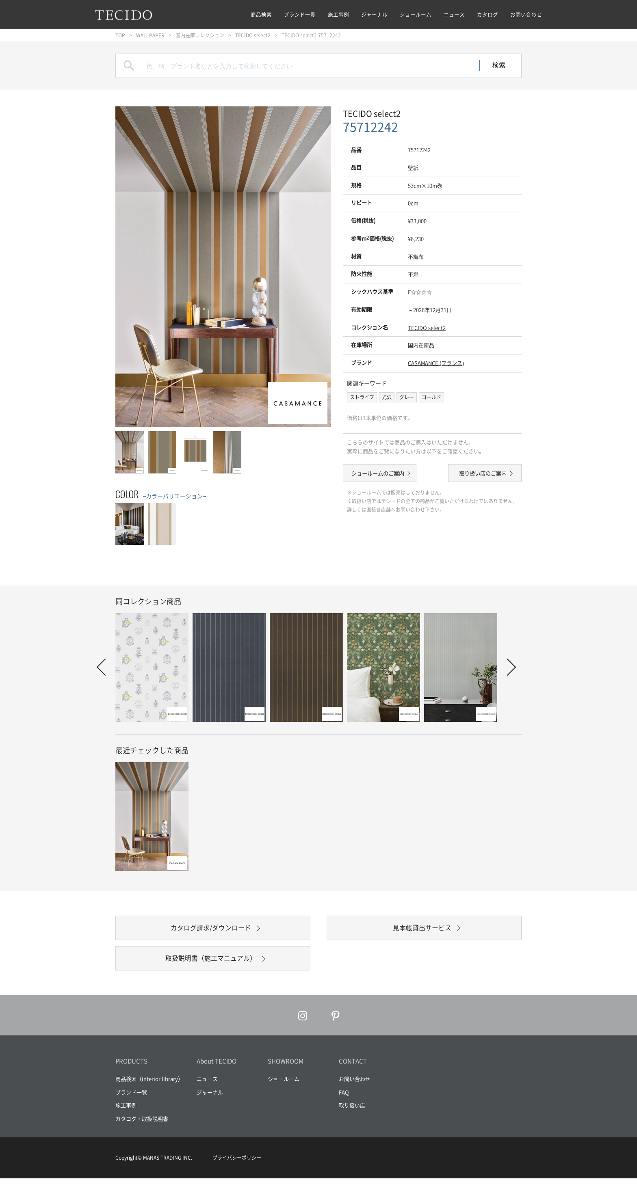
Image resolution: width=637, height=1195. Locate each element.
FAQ (344, 1108)
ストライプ (362, 397)
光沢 (387, 397)
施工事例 (338, 14)
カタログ (487, 14)
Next (507, 667)
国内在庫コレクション (200, 35)
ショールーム (415, 14)
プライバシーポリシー (236, 1174)
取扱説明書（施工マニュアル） (211, 970)
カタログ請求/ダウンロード (211, 932)
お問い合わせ (526, 14)
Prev (105, 667)
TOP (120, 35)
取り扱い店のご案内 (477, 474)
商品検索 (261, 14)
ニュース (454, 14)
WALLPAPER (150, 35)
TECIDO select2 (253, 35)
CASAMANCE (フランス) (436, 363)
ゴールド (431, 397)
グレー (406, 397)
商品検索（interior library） (149, 1095)
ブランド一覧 (300, 14)
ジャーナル (374, 14)
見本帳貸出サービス (422, 932)
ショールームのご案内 (383, 474)
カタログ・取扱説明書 (141, 1135)
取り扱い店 (352, 1122)
